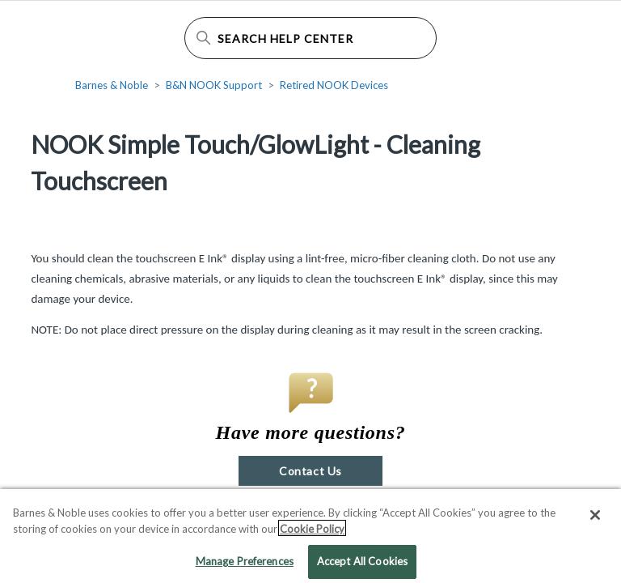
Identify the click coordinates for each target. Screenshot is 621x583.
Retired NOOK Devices (334, 85)
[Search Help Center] (310, 38)
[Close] (595, 519)
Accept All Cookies (362, 565)
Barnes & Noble (111, 85)
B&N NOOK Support (214, 85)
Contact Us (310, 471)
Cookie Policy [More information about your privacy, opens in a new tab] (312, 532)
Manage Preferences (245, 565)
